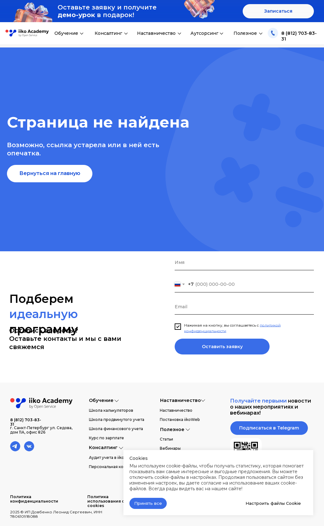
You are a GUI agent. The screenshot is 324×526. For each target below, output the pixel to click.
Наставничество (156, 33)
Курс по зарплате (106, 437)
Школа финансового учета (116, 428)
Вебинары (170, 448)
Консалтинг (108, 33)
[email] (244, 307)
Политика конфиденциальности (34, 499)
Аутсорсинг (204, 33)
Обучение (66, 33)
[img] (273, 33)
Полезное (245, 33)
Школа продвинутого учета (116, 419)
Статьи (166, 439)
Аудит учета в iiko (106, 457)
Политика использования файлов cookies (113, 501)
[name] (244, 262)
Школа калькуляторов (111, 410)
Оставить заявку (222, 346)
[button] (278, 11)
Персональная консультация (117, 466)
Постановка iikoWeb (180, 419)
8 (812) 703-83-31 (25, 422)
